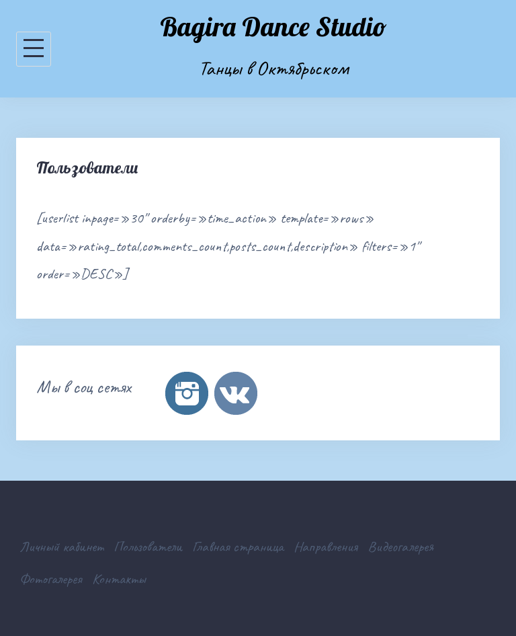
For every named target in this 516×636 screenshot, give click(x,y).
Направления (325, 546)
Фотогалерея (50, 578)
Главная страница (238, 546)
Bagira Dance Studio (273, 26)
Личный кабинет (61, 546)
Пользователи (148, 546)
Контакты (119, 578)
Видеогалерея (400, 546)
